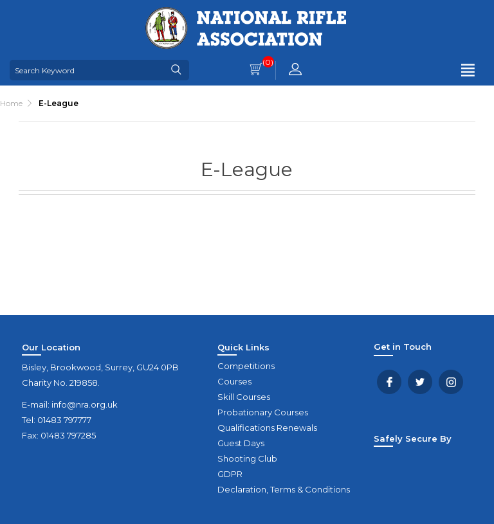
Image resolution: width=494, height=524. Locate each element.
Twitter (420, 382)
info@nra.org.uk (84, 404)
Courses (234, 381)
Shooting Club (247, 458)
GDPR (229, 474)
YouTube (451, 382)
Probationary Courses (262, 412)
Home (11, 103)
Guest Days (240, 443)
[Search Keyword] (87, 70)
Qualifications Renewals (267, 427)
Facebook (389, 382)
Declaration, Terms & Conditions (283, 489)
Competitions (246, 366)
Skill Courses (243, 397)
